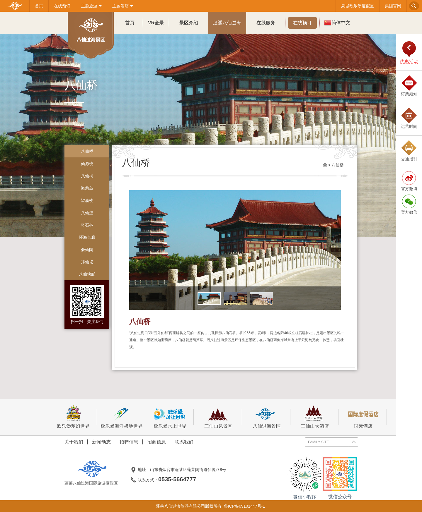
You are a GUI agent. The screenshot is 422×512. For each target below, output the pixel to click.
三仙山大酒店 (315, 417)
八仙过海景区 (266, 417)
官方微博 (409, 188)
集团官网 (393, 6)
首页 (39, 6)
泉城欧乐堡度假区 (357, 6)
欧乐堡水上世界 (170, 417)
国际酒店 (363, 417)
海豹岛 (87, 188)
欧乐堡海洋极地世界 (122, 417)
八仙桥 (87, 151)
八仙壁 (87, 212)
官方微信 (409, 212)
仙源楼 (87, 163)
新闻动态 (101, 441)
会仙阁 (87, 249)
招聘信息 (129, 441)
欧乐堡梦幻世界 (73, 417)
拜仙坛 (87, 262)
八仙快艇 (87, 274)
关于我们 (73, 441)
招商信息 (156, 441)
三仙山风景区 (218, 417)
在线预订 (62, 6)
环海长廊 (87, 237)
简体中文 (337, 22)
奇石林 (87, 225)
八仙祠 (87, 175)
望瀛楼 (87, 200)
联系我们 (184, 441)
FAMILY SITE (333, 442)
